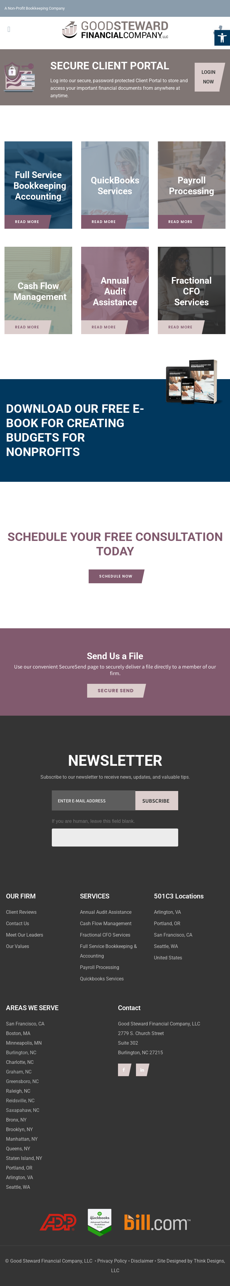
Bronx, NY (16, 1120)
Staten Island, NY (24, 1158)
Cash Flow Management (39, 291)
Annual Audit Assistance (115, 291)
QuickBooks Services (115, 185)
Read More (27, 221)
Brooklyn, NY (19, 1129)
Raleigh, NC (18, 1091)
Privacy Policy (112, 1261)
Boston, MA (18, 1033)
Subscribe (156, 800)
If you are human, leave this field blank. (93, 821)
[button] (222, 38)
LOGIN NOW (208, 77)
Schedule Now (115, 576)
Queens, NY (18, 1149)
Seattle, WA (18, 1187)
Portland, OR (19, 1168)
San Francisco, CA (25, 1024)
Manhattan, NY (22, 1139)
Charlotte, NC (20, 1062)
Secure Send (116, 690)
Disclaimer (142, 1261)
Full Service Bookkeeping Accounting (39, 186)
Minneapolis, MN (24, 1043)
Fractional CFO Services (191, 291)
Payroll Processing (191, 185)
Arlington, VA (19, 1177)
